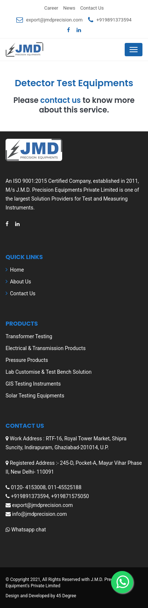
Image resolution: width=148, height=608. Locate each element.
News (69, 8)
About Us (20, 282)
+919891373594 (114, 20)
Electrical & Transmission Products (45, 348)
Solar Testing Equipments (35, 396)
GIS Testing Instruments (33, 384)
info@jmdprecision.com (39, 514)
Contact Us (92, 8)
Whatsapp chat (28, 530)
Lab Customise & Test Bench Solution (49, 372)
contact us (60, 100)
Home (17, 270)
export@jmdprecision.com (54, 20)
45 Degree (66, 595)
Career (51, 8)
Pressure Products (27, 360)
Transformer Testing (29, 336)
